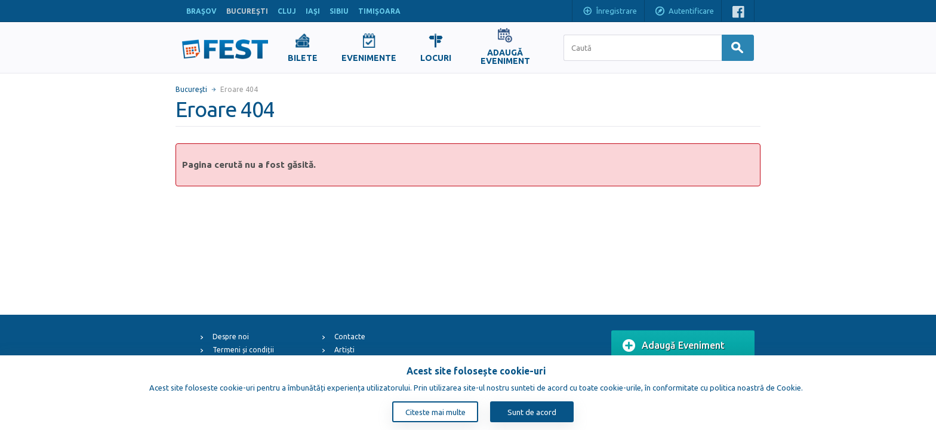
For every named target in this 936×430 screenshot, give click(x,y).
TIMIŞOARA (379, 11)
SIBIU (339, 11)
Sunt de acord (531, 412)
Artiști (344, 350)
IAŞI (313, 11)
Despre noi (231, 336)
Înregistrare (609, 12)
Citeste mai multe (435, 412)
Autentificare (684, 12)
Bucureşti (191, 89)
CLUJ (287, 11)
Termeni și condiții (243, 350)
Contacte (349, 336)
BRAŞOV (201, 11)
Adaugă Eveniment (674, 345)
